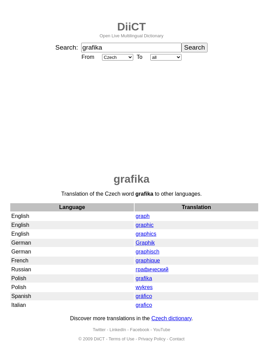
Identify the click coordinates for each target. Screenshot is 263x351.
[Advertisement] (131, 117)
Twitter (99, 329)
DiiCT (131, 27)
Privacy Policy (152, 338)
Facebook (139, 329)
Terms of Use (121, 338)
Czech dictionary (171, 318)
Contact (177, 338)
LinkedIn (118, 329)
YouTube (161, 329)
